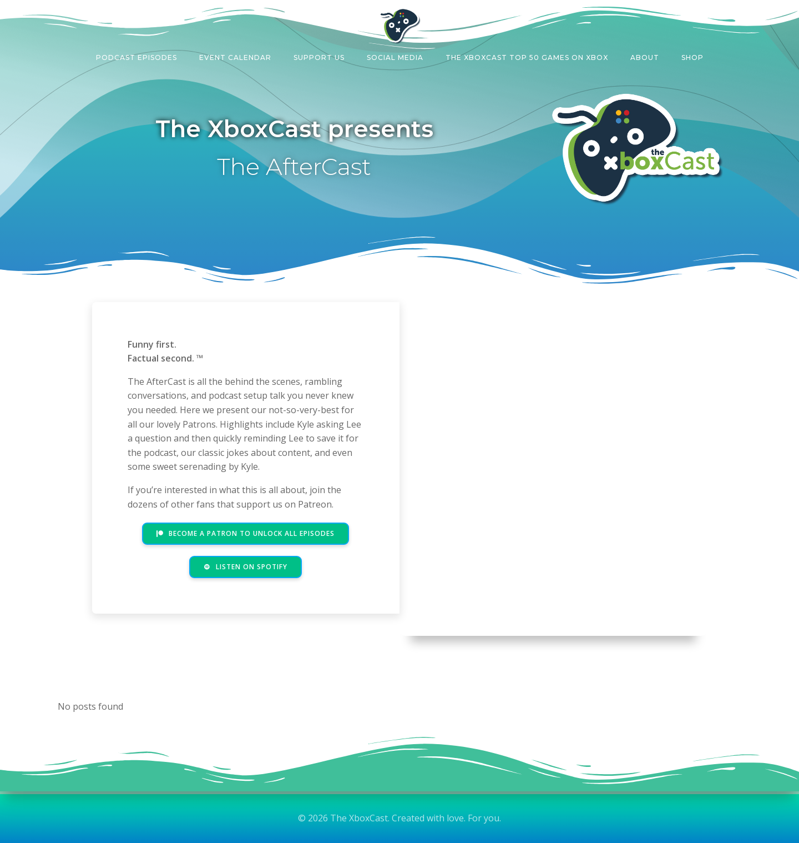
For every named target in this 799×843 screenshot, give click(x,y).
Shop (692, 57)
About (644, 57)
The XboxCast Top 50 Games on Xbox (527, 57)
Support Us (319, 57)
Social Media (395, 57)
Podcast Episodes (136, 57)
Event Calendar (235, 57)
